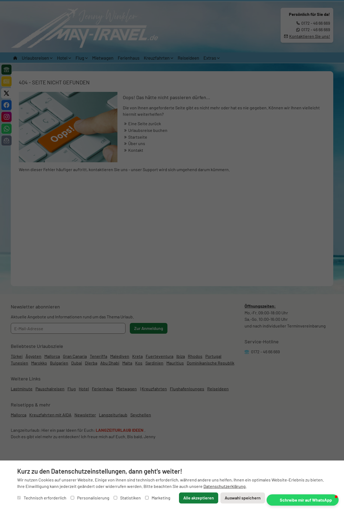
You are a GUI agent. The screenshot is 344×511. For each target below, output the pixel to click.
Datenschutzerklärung (224, 486)
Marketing (157, 497)
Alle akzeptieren (198, 497)
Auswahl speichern (243, 497)
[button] (303, 500)
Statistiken (127, 497)
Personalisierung (90, 497)
